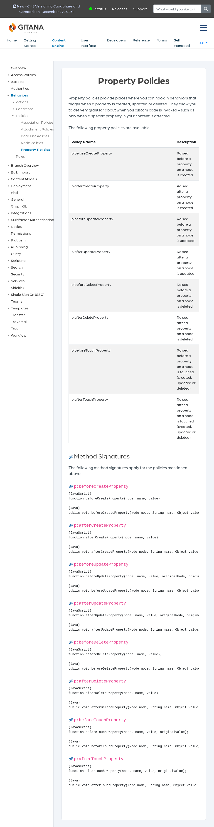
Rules (20, 156)
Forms (162, 40)
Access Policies (23, 74)
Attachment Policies (37, 129)
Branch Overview (25, 165)
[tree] (29, 202)
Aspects (18, 81)
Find (14, 192)
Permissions (21, 233)
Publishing (19, 246)
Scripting (18, 260)
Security (17, 274)
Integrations (21, 212)
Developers (116, 40)
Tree (14, 328)
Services (18, 280)
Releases (119, 8)
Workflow (18, 335)
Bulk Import (20, 172)
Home (12, 40)
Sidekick (17, 287)
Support (140, 8)
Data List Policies (35, 135)
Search (17, 267)
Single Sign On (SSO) (27, 294)
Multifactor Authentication (32, 219)
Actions (22, 101)
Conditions (25, 108)
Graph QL (19, 206)
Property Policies (35, 149)
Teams (16, 301)
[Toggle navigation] (204, 27)
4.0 (202, 42)
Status (100, 8)
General (17, 199)
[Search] (177, 9)
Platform (18, 240)
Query (16, 253)
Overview (18, 67)
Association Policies (37, 122)
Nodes (16, 226)
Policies (22, 115)
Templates (20, 308)
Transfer (18, 314)
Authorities (20, 88)
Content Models (24, 178)
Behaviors (19, 95)
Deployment (21, 185)
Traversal (19, 321)
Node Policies (32, 142)
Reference (141, 40)
